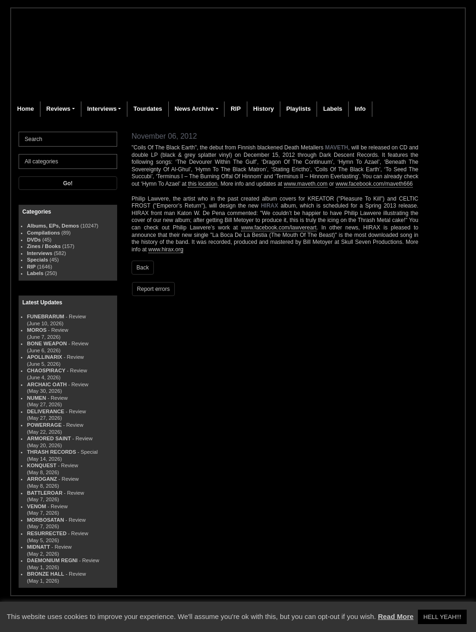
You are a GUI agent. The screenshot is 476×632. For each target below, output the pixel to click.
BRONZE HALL (45, 574)
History (263, 108)
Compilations (43, 232)
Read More (396, 616)
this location (202, 184)
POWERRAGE (44, 425)
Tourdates (147, 108)
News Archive (194, 108)
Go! (68, 183)
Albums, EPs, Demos (53, 226)
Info (360, 108)
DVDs (34, 239)
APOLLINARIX (44, 357)
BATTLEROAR (44, 493)
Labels (332, 108)
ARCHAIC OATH (47, 384)
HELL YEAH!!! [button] (442, 616)
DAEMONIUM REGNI (52, 560)
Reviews (58, 108)
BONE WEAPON (47, 343)
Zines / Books (44, 246)
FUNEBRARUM (45, 316)
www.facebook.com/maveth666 (374, 184)
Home (25, 108)
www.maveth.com (306, 184)
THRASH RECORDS (51, 452)
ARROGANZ (42, 479)
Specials (37, 259)
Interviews (102, 108)
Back (143, 267)
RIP (236, 108)
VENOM (36, 506)
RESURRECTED (46, 533)
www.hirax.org (165, 249)
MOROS (36, 330)
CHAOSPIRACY (46, 370)
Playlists (298, 108)
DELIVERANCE (45, 411)
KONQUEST (41, 465)
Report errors (153, 289)
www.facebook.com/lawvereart (279, 227)
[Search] (68, 139)
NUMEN (36, 398)
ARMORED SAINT (49, 438)
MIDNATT (38, 547)
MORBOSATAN (45, 520)
